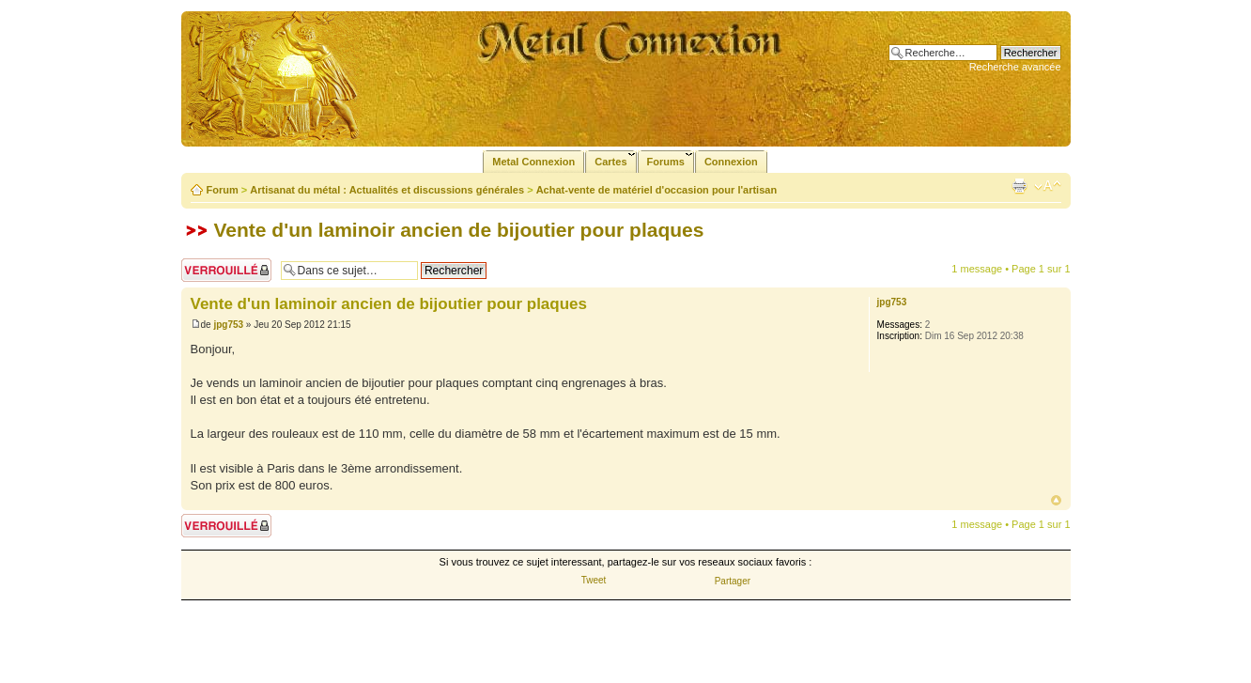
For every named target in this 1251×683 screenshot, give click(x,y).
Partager (732, 581)
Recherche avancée (1015, 66)
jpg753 (228, 324)
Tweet (594, 580)
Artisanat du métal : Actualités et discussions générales (387, 189)
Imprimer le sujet (1019, 186)
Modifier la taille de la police (1047, 186)
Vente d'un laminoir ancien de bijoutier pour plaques (459, 230)
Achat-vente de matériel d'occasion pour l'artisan (656, 189)
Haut (1056, 500)
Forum (223, 189)
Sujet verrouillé (226, 270)
